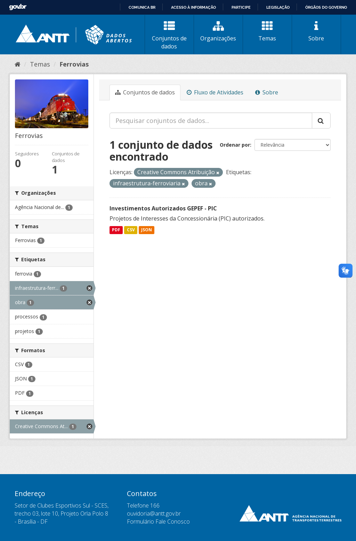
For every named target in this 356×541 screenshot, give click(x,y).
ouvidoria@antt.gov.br (154, 513)
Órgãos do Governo (326, 7)
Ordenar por (235, 144)
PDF (116, 230)
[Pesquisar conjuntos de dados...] (211, 121)
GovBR (17, 7)
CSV (131, 230)
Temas (267, 31)
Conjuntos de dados (169, 35)
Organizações (218, 31)
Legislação (278, 7)
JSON (146, 230)
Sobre (316, 31)
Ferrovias (74, 64)
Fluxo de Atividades (215, 92)
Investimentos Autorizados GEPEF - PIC (163, 208)
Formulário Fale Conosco (158, 521)
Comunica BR (142, 7)
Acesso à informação (193, 7)
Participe (241, 7)
